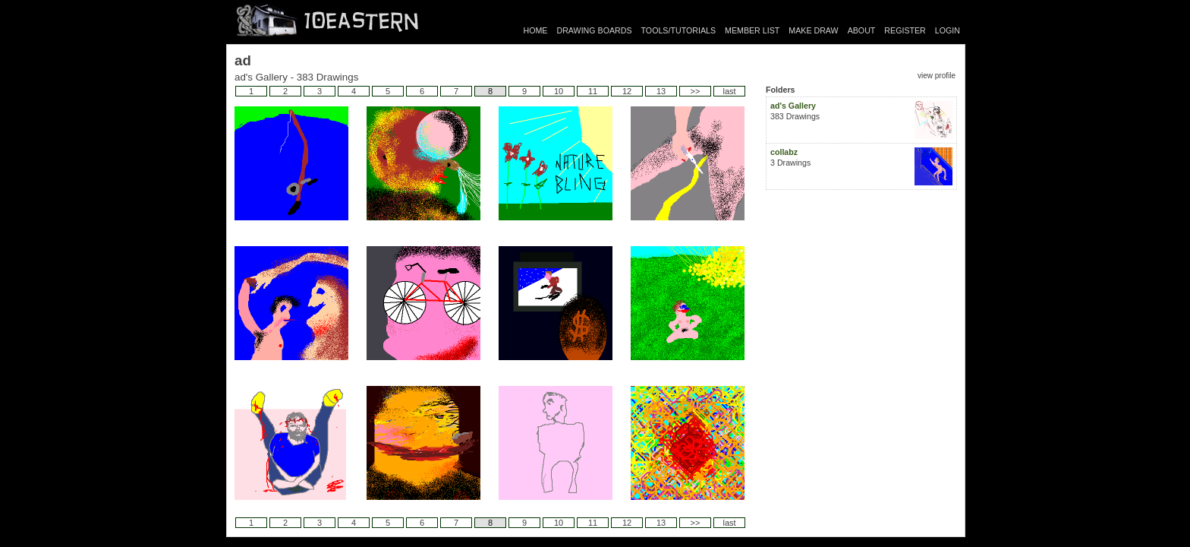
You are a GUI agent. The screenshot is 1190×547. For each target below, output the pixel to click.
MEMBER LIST (752, 30)
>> (695, 91)
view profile (936, 75)
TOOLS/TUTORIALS (678, 30)
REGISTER (904, 30)
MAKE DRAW (813, 30)
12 (626, 91)
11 (592, 91)
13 (661, 91)
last (728, 91)
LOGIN (947, 30)
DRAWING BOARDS (593, 30)
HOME (536, 30)
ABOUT (862, 30)
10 (558, 91)
